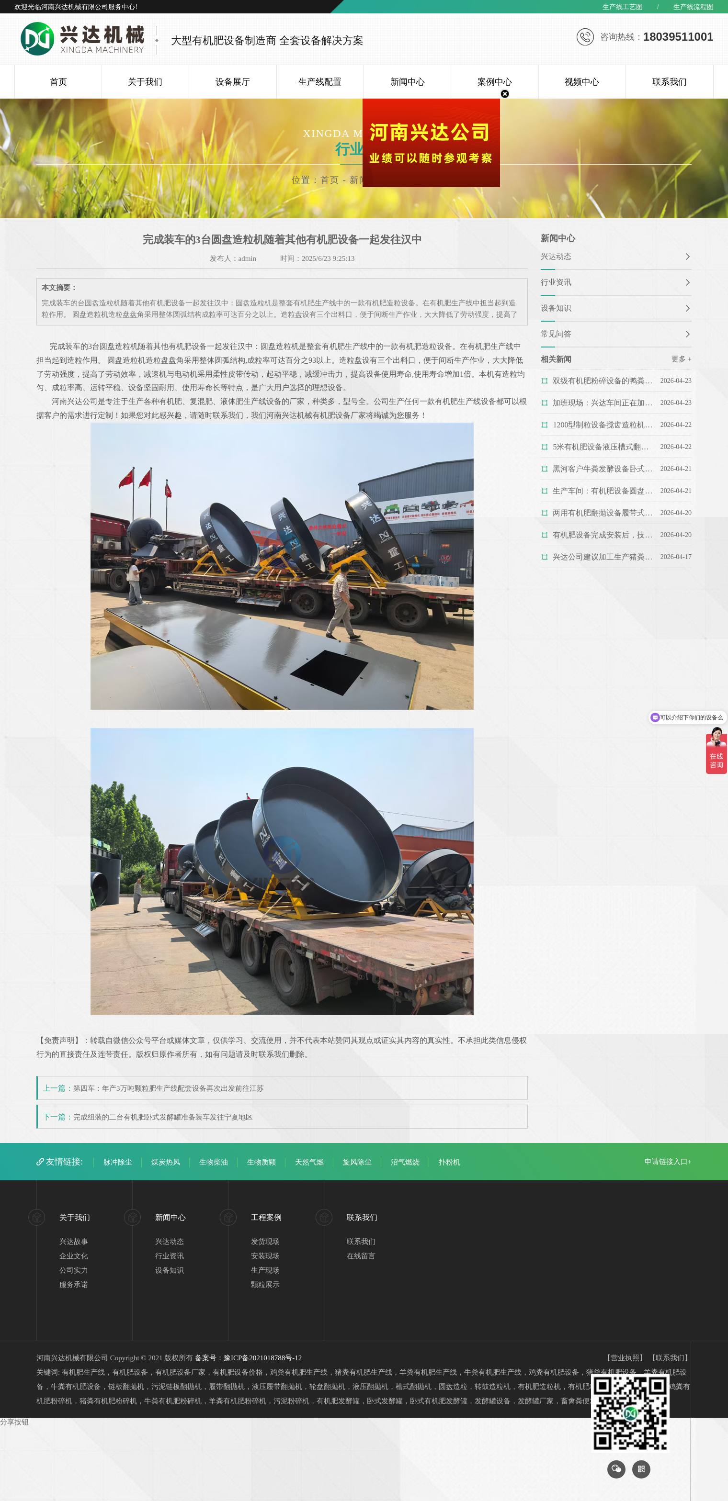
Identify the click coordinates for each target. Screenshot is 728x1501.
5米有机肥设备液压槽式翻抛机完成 (603, 447)
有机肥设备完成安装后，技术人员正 (603, 535)
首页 (58, 82)
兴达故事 (73, 1241)
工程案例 (266, 1217)
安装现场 (265, 1256)
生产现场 (265, 1270)
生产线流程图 (693, 7)
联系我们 (669, 82)
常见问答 (556, 334)
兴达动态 (556, 256)
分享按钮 (14, 1422)
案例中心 (495, 82)
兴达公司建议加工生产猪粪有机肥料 (603, 557)
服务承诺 (73, 1284)
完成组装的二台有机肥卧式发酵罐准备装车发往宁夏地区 (163, 1117)
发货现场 (265, 1241)
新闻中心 (407, 82)
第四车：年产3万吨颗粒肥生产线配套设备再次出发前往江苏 (168, 1088)
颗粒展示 (265, 1284)
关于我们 (145, 82)
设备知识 (556, 308)
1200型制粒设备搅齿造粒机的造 (603, 425)
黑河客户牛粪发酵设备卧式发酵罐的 (603, 469)
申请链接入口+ (668, 1161)
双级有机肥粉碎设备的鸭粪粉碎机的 (603, 381)
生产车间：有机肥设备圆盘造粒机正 (603, 491)
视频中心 (582, 82)
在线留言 (361, 1256)
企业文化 (73, 1256)
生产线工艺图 (623, 7)
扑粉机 (449, 1162)
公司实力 (73, 1270)
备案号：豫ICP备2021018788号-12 (248, 1358)
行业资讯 (556, 282)
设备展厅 (233, 82)
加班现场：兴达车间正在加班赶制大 (603, 403)
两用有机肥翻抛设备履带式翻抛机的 (603, 513)
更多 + (681, 359)
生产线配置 (319, 82)
